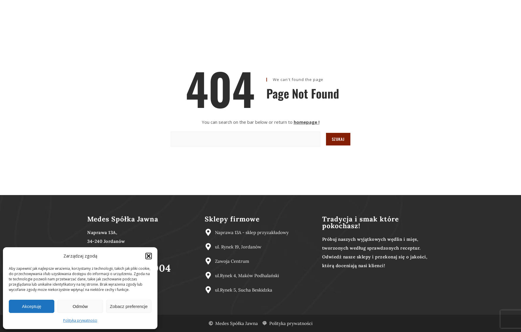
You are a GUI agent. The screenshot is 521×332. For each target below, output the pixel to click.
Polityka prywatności (80, 320)
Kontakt (315, 6)
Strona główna (213, 6)
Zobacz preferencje (128, 306)
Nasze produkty (279, 6)
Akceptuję (31, 306)
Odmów (80, 306)
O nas (245, 6)
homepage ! (307, 122)
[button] (149, 256)
